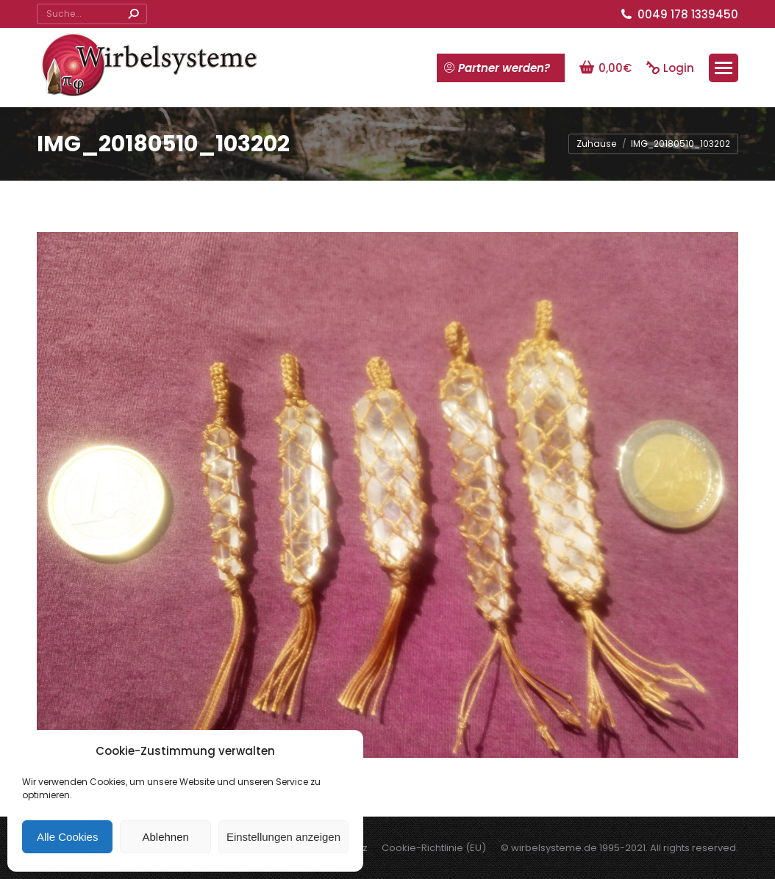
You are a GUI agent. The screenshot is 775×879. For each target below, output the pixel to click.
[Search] (92, 14)
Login (670, 68)
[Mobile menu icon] (723, 68)
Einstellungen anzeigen (283, 837)
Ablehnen (165, 837)
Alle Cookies (67, 837)
